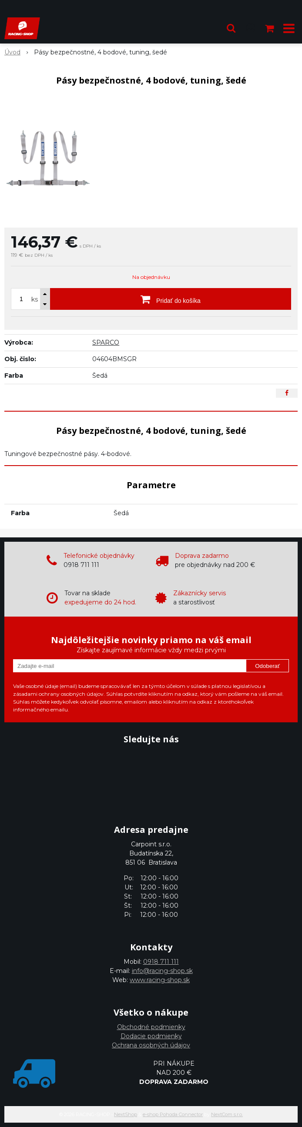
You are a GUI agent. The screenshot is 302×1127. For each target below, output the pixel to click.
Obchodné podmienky (151, 1027)
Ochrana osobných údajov (151, 1045)
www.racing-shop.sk (160, 980)
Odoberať (267, 666)
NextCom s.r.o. (227, 1114)
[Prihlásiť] (250, 28)
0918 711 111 (161, 962)
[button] (231, 28)
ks (34, 299)
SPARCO (105, 342)
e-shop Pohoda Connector (173, 1114)
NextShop (125, 1114)
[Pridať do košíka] (170, 299)
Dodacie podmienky (151, 1036)
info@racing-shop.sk (162, 971)
